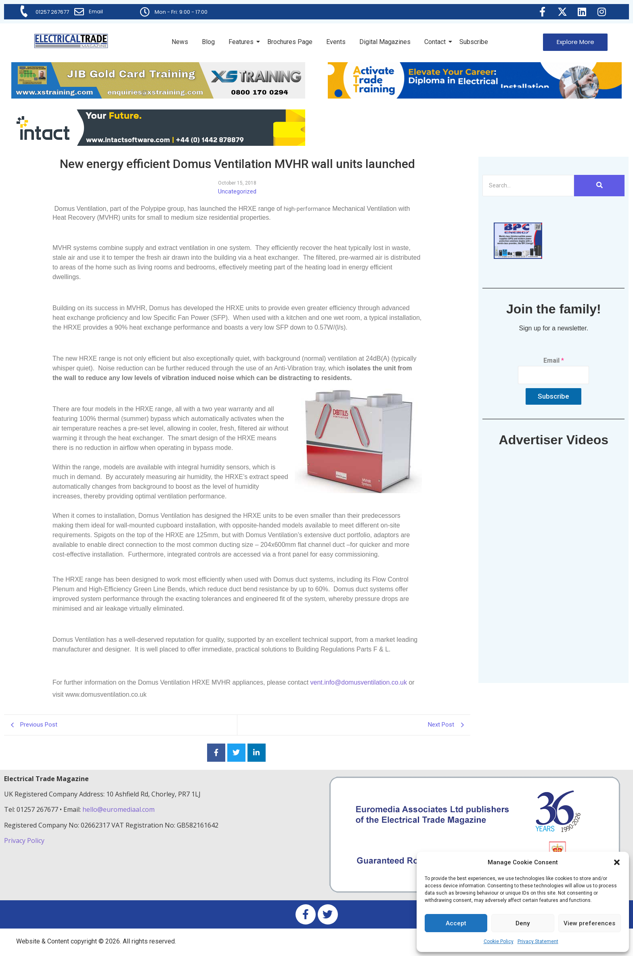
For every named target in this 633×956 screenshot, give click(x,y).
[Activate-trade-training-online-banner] (475, 96)
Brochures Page (289, 42)
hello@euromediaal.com (118, 809)
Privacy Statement (538, 941)
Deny (523, 923)
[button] (617, 862)
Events (336, 42)
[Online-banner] (158, 143)
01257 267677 (52, 12)
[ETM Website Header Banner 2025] (158, 96)
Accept (456, 923)
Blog (208, 42)
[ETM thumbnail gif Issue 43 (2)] (518, 257)
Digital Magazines (385, 42)
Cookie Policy (499, 941)
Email (96, 11)
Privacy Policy (25, 840)
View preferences (589, 923)
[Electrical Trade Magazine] (71, 41)
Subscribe (473, 42)
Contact (436, 42)
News (180, 42)
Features (242, 42)
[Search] (528, 185)
